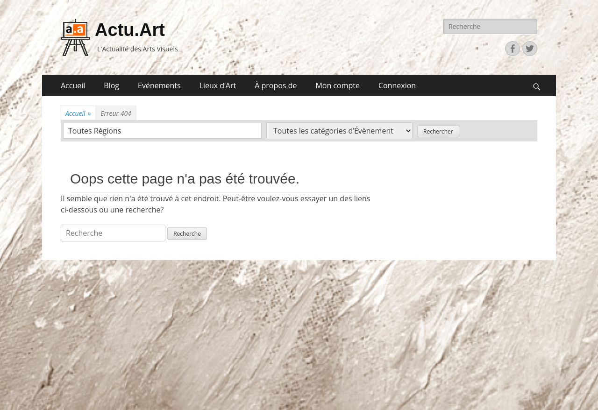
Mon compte (337, 85)
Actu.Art (130, 30)
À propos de (276, 85)
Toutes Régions (94, 131)
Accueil (73, 85)
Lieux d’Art (217, 85)
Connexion (397, 85)
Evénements (159, 85)
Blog (111, 85)
